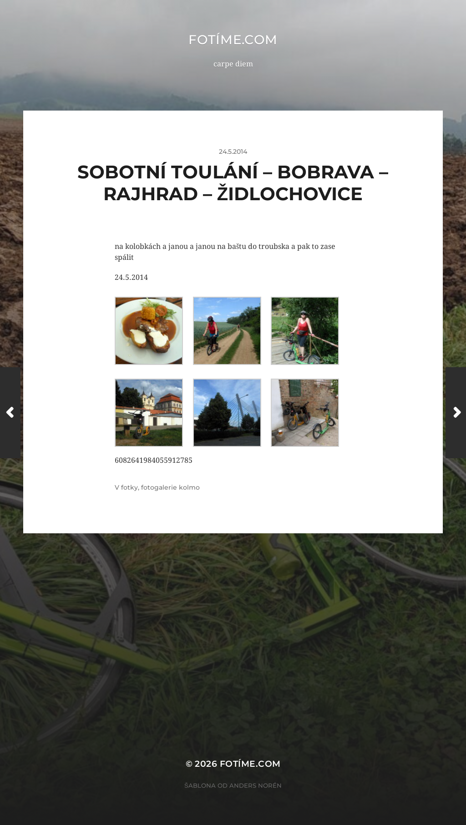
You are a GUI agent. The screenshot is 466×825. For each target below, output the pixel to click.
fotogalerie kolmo (170, 487)
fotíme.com (233, 39)
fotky (129, 487)
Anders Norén (255, 785)
